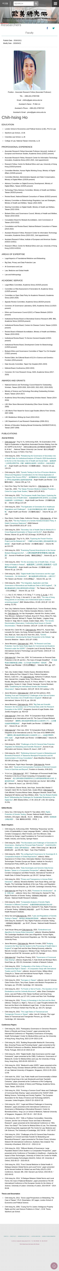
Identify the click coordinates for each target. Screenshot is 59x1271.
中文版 (5, 3)
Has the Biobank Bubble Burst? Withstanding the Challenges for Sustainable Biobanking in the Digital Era (31, 797)
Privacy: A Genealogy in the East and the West (38, 1000)
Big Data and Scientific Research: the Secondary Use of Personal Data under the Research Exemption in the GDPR (29, 707)
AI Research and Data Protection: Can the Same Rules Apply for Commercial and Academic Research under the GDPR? (30, 646)
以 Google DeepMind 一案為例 (35, 663)
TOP (54, 1265)
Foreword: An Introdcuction (42, 891)
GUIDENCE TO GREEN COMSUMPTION (48, 1236)
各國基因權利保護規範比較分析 (41, 904)
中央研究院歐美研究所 (29, 14)
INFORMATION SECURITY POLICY (23, 1236)
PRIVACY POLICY (13, 1236)
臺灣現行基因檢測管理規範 (28, 918)
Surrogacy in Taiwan (28, 980)
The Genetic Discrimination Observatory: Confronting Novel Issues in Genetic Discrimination (29, 623)
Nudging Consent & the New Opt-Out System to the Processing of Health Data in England (31, 946)
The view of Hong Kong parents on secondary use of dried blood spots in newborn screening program (30, 599)
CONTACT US (6, 1236)
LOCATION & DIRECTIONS (35, 1236)
